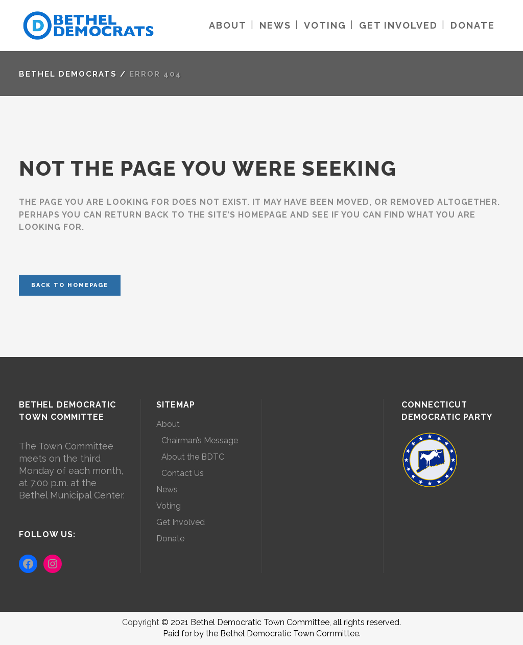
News (167, 489)
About (168, 424)
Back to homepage (69, 285)
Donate (170, 538)
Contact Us (182, 473)
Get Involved (180, 522)
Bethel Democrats (68, 74)
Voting (168, 506)
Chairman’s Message (199, 440)
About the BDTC (192, 457)
